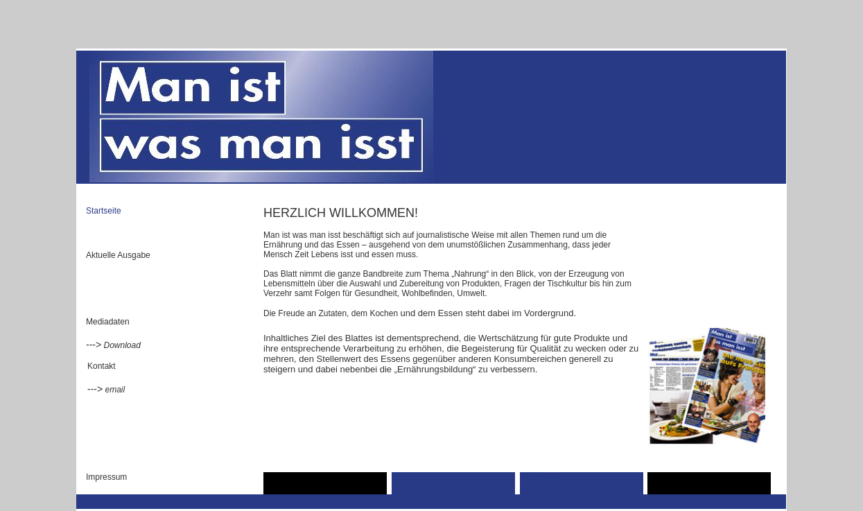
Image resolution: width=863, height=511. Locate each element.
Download (122, 345)
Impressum (106, 477)
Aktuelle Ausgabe (118, 255)
